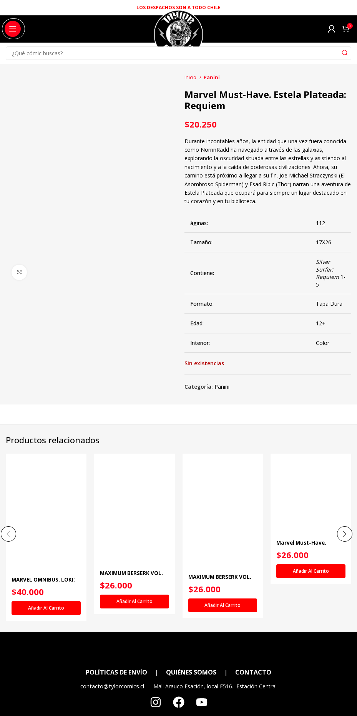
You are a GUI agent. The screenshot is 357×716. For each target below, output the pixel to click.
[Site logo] (178, 37)
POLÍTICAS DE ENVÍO (116, 672)
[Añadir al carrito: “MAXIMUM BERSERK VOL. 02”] (134, 601)
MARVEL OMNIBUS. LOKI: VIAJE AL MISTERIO (44, 583)
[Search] (178, 53)
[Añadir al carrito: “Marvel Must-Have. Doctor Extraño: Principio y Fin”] (310, 571)
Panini (212, 77)
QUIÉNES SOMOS (191, 672)
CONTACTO (253, 672)
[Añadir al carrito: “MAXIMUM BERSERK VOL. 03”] (222, 605)
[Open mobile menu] (12, 28)
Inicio (191, 77)
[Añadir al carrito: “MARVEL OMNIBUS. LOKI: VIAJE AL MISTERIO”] (46, 608)
